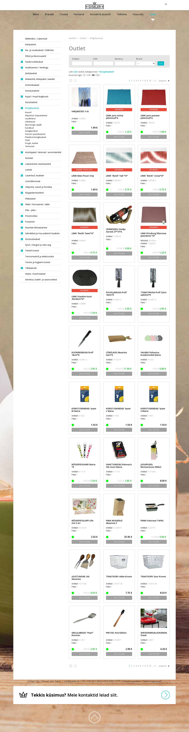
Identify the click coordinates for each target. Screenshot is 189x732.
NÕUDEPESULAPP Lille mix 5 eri (82, 521)
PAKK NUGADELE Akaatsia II (114, 521)
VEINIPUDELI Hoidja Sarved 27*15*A (116, 230)
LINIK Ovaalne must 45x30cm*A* (82, 297)
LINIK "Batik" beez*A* (83, 233)
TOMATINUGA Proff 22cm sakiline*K (153, 293)
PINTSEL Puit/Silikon (116, 632)
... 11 (154, 80)
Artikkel (75, 58)
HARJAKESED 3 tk (80, 111)
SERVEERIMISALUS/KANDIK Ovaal (154, 634)
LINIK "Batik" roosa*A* (152, 175)
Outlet (83, 38)
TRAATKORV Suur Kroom (153, 576)
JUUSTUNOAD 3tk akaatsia (80, 577)
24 (88, 75)
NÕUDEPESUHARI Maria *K (83, 465)
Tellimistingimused (152, 681)
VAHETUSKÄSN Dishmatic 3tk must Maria (119, 465)
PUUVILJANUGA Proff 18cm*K (116, 293)
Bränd (139, 58)
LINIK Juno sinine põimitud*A (114, 116)
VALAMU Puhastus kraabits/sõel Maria (151, 353)
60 (97, 75)
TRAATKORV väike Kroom (119, 576)
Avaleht (72, 38)
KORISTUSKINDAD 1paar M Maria (84, 409)
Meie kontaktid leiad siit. (74, 695)
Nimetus (119, 58)
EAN (95, 58)
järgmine (163, 80)
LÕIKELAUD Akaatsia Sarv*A (116, 353)
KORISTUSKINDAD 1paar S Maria (153, 409)
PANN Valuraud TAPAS (152, 520)
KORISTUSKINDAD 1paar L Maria (118, 409)
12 (84, 75)
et (174, 5)
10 (150, 80)
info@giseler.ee (72, 681)
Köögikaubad (96, 38)
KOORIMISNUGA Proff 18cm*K (82, 353)
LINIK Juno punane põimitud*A (150, 116)
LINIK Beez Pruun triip (83, 175)
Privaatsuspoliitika (131, 681)
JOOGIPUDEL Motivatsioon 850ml (151, 465)
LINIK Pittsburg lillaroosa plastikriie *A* (153, 234)
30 (93, 75)
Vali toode (84, 132)
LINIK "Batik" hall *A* (117, 175)
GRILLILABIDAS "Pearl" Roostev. (82, 634)
